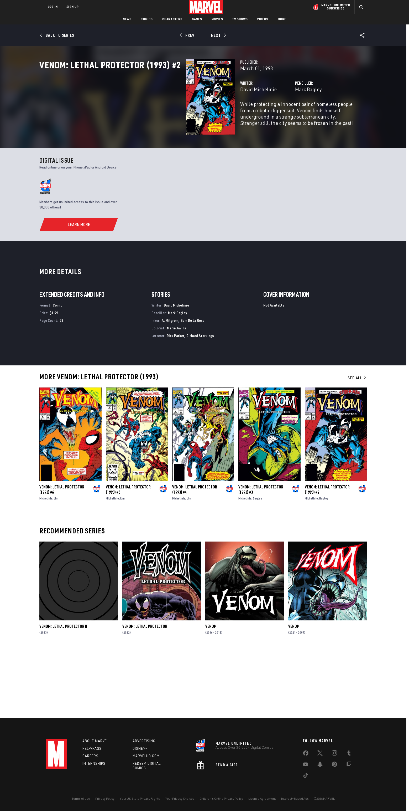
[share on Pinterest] (334, 765)
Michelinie (46, 564)
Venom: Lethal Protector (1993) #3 (260, 555)
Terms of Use (81, 798)
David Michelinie (156, 112)
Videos (262, 19)
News (127, 19)
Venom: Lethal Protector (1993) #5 (128, 555)
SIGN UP (72, 7)
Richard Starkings (200, 401)
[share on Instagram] (334, 754)
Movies (217, 19)
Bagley (257, 564)
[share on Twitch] (349, 765)
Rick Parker (175, 401)
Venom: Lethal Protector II (63, 692)
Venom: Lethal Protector (144, 692)
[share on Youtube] (305, 765)
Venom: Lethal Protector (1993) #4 (194, 555)
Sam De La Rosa (192, 386)
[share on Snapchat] (320, 765)
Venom (211, 692)
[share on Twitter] (320, 754)
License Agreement (262, 798)
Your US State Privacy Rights (140, 798)
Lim (56, 564)
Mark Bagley (257, 112)
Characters (172, 19)
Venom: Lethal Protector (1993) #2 (327, 555)
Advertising (144, 741)
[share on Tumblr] (349, 754)
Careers (90, 756)
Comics (147, 19)
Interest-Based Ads (295, 798)
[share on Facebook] (305, 754)
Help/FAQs (92, 748)
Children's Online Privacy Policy (221, 798)
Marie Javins (176, 394)
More (282, 19)
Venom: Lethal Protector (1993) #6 (61, 555)
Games (197, 19)
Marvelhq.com (146, 756)
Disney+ (140, 748)
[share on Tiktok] (305, 776)
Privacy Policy (104, 798)
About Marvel (95, 741)
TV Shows (240, 19)
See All (357, 444)
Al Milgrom (170, 386)
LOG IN (53, 7)
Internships (94, 763)
